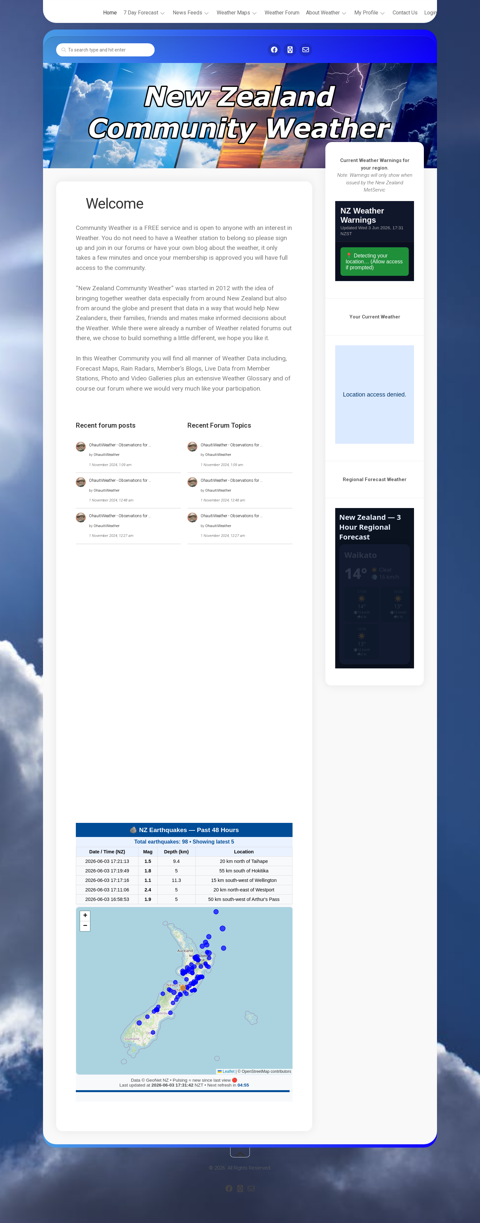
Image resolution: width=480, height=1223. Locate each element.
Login (417, 13)
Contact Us (392, 13)
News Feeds (174, 13)
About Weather (310, 13)
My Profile (353, 13)
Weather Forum (268, 13)
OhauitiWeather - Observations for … (120, 445)
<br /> (374, 241)
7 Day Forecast (127, 13)
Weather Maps (220, 13)
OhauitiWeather (107, 455)
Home (97, 13)
